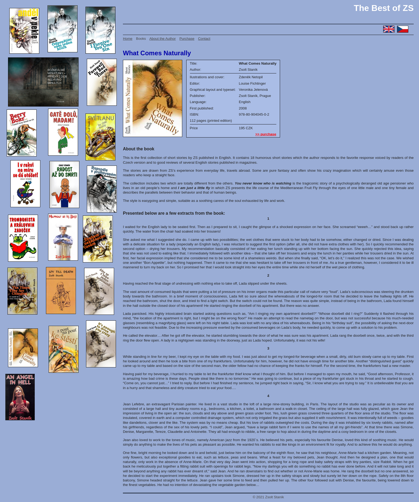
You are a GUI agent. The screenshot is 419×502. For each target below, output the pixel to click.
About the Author (162, 39)
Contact (204, 39)
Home (127, 39)
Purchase (186, 39)
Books (141, 39)
